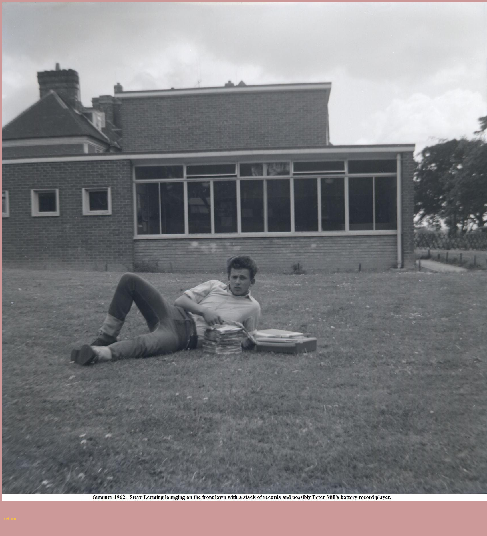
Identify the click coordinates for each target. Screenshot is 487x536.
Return (9, 518)
